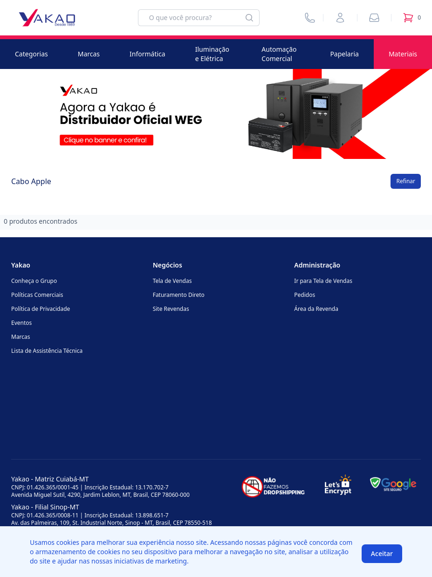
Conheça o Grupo (34, 281)
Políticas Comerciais (37, 295)
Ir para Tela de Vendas (323, 281)
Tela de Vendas (172, 281)
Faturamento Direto (179, 295)
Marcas (89, 53)
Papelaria (344, 53)
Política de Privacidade (40, 309)
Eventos (21, 323)
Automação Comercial (278, 54)
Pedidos (304, 295)
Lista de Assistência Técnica (46, 351)
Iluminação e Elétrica (212, 54)
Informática (147, 53)
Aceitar (382, 553)
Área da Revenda (316, 309)
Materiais (403, 53)
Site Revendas (171, 309)
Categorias (31, 53)
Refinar (405, 181)
